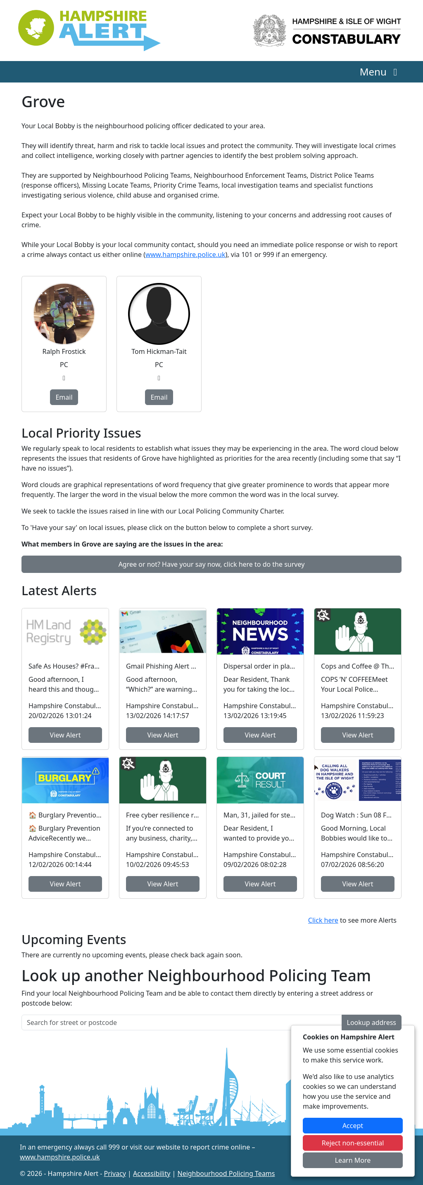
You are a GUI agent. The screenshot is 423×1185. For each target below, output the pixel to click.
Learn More (353, 1160)
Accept (352, 1125)
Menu (381, 71)
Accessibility (151, 1173)
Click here (323, 920)
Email (63, 397)
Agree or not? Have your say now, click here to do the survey (212, 564)
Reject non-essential (353, 1142)
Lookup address (371, 1022)
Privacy (115, 1173)
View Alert (65, 735)
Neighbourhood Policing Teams (226, 1173)
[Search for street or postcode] (181, 1022)
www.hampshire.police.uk (185, 254)
